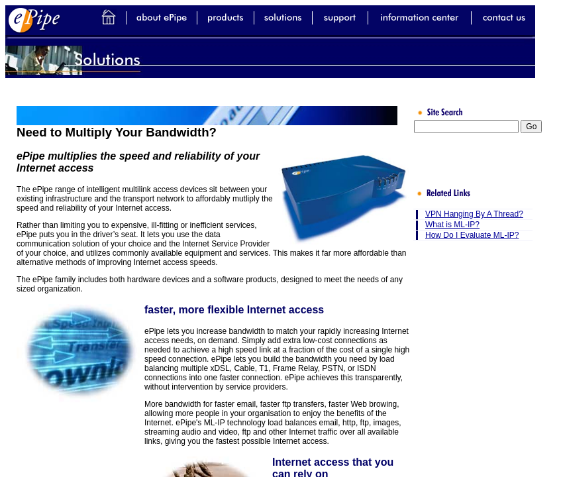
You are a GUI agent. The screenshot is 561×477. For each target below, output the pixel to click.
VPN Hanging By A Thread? (474, 214)
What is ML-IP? (452, 224)
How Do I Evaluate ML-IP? (472, 235)
